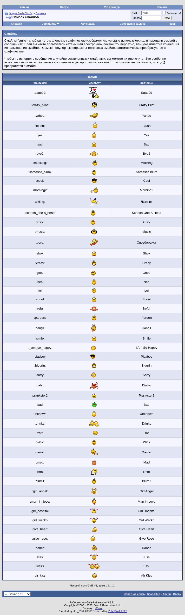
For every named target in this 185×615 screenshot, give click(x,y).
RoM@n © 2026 (117, 611)
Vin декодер (112, 7)
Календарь (88, 23)
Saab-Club (153, 594)
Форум (64, 7)
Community (51, 23)
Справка (41, 13)
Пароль (136, 17)
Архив (167, 594)
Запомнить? (172, 13)
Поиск (171, 23)
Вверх (177, 594)
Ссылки (162, 7)
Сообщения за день (132, 23)
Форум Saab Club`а (21, 13)
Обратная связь (134, 594)
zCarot (98, 608)
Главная (24, 7)
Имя (134, 12)
